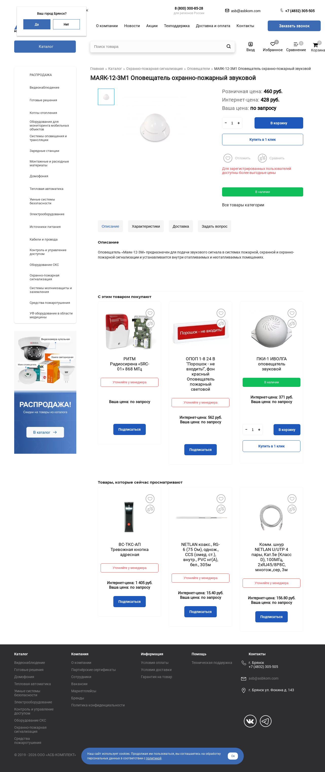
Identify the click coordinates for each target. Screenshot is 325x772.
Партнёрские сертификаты (93, 670)
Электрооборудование (33, 702)
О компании (81, 663)
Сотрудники (81, 677)
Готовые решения (29, 670)
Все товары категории (243, 205)
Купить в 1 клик (262, 139)
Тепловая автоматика (32, 684)
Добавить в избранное (150, 313)
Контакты (257, 654)
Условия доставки (156, 670)
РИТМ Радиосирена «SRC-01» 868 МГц (129, 363)
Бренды (77, 698)
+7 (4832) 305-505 (300, 11)
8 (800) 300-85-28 (189, 8)
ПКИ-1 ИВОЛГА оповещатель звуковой (272, 363)
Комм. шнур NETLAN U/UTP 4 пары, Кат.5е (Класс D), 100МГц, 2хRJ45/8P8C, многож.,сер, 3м (271, 557)
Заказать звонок (294, 26)
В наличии (262, 192)
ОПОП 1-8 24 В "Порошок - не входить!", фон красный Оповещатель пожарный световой (200, 374)
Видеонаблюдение (29, 663)
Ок (233, 756)
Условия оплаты (155, 663)
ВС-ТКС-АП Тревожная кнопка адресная (130, 549)
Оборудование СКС (30, 720)
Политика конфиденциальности (98, 705)
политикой (153, 758)
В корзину (278, 123)
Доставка (181, 226)
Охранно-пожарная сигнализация (30, 729)
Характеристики (146, 226)
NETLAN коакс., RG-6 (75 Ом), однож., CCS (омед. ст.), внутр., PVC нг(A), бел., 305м (200, 554)
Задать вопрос (214, 226)
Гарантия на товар (156, 677)
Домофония (24, 677)
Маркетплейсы (83, 691)
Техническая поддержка (212, 663)
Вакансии (79, 684)
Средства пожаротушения (27, 741)
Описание (110, 226)
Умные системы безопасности (27, 693)
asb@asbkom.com (263, 678)
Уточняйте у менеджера (129, 382)
